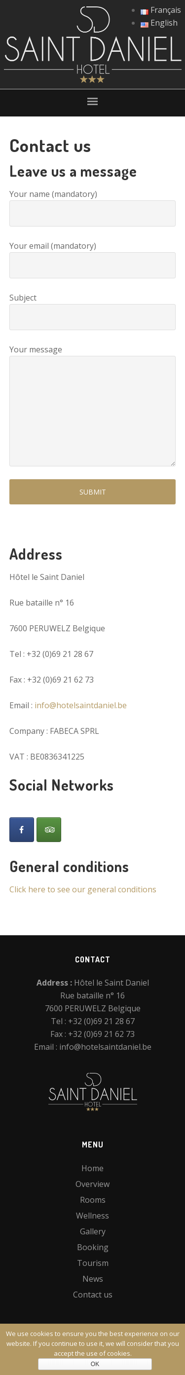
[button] (92, 102)
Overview (92, 1184)
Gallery (93, 1231)
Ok (95, 1364)
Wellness (92, 1215)
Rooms (93, 1199)
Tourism (93, 1263)
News (92, 1278)
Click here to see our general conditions (82, 889)
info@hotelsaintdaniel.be (81, 705)
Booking (93, 1247)
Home (92, 1168)
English (159, 22)
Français (161, 9)
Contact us (92, 1294)
